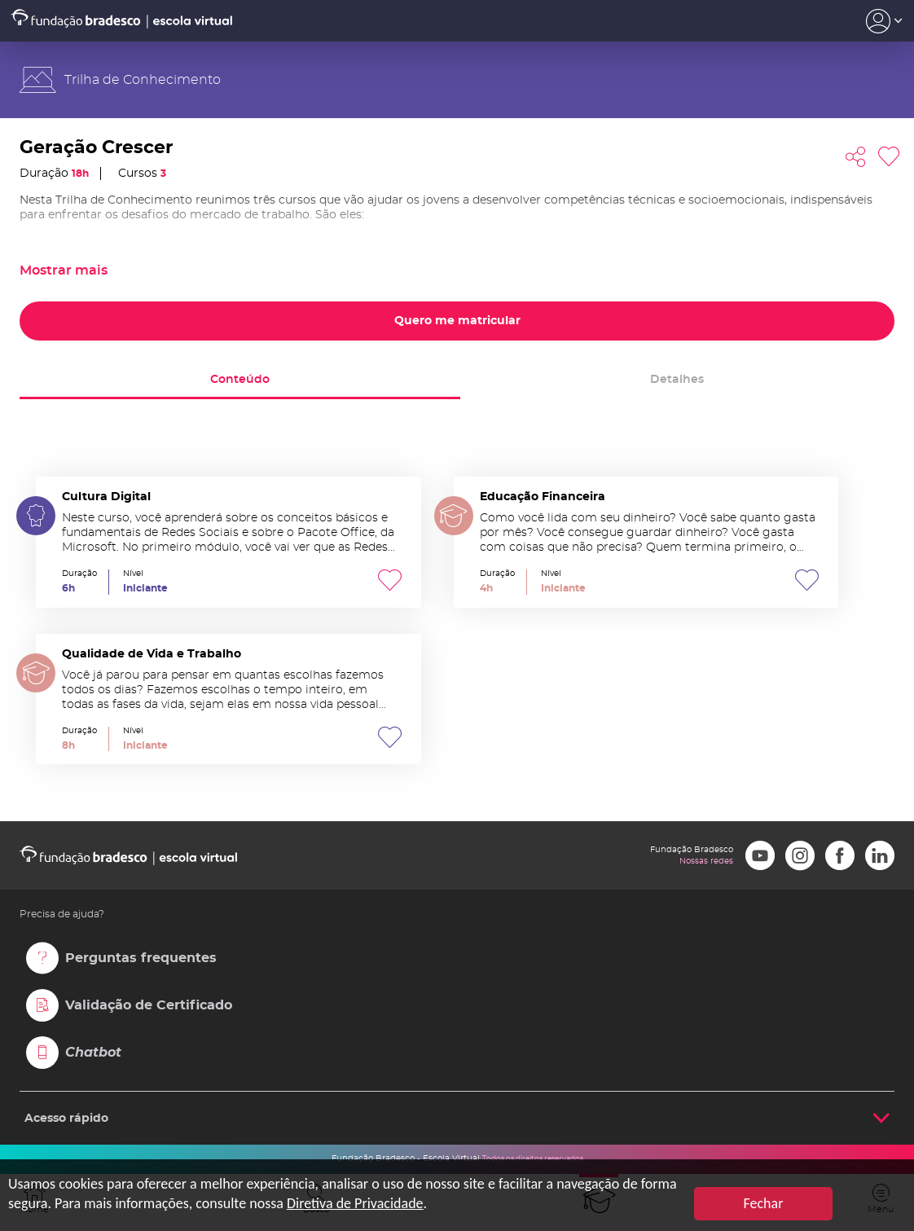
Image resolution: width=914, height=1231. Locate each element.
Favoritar (888, 157)
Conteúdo (240, 379)
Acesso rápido (66, 1118)
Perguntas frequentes (141, 958)
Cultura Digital (228, 542)
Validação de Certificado (148, 1005)
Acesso (884, 21)
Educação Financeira (646, 542)
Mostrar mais (64, 270)
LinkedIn (879, 855)
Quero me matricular (457, 321)
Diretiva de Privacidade (355, 1203)
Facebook (840, 855)
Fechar (764, 1203)
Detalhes (677, 379)
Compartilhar (855, 157)
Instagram (800, 855)
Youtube (760, 855)
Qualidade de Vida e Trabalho (228, 699)
